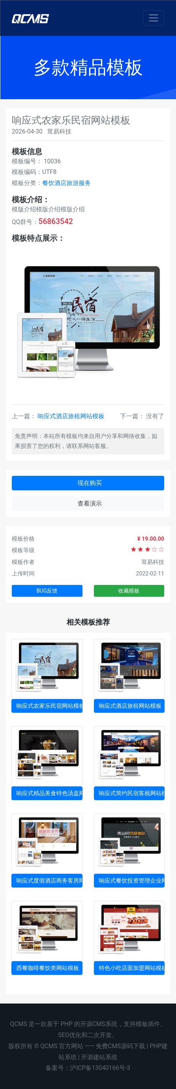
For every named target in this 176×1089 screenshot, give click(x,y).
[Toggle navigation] (153, 18)
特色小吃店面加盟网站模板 (132, 968)
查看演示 (90, 503)
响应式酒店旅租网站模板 (71, 416)
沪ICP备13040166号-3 (100, 1067)
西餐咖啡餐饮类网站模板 (47, 968)
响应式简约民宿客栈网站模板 (132, 793)
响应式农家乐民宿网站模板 (49, 705)
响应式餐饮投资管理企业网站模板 (132, 880)
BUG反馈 (46, 591)
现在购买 (90, 483)
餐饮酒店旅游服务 (66, 183)
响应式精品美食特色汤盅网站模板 (49, 793)
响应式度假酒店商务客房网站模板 (49, 880)
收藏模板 (129, 591)
